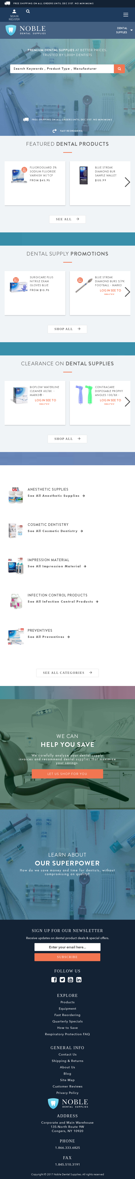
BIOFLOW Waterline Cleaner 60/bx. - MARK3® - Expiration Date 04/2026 (44, 391)
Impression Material (48, 559)
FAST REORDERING (68, 131)
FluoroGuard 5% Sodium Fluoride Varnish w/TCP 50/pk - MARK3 (43, 171)
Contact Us (68, 1054)
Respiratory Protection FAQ (67, 1034)
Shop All (67, 329)
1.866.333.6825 (67, 1148)
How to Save (67, 1028)
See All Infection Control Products (63, 601)
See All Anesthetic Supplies (56, 495)
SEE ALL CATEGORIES (67, 673)
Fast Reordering (67, 1015)
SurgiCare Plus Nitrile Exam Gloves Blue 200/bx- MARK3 (41, 281)
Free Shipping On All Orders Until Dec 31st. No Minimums (49, 3)
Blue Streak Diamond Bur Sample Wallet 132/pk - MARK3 (106, 171)
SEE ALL (67, 219)
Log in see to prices (110, 292)
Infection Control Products (58, 595)
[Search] (119, 68)
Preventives (40, 630)
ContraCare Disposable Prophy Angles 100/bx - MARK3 (109, 391)
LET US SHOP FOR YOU (67, 774)
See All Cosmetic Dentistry (55, 531)
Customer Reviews (68, 1086)
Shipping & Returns (67, 1061)
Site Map (67, 1080)
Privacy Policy (67, 1093)
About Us (67, 1067)
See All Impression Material (57, 566)
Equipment (67, 1009)
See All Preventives (49, 636)
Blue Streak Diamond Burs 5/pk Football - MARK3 (110, 281)
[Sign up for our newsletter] (67, 947)
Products (68, 1002)
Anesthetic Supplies (48, 489)
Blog (67, 1074)
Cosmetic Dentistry (48, 524)
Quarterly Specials (67, 1021)
